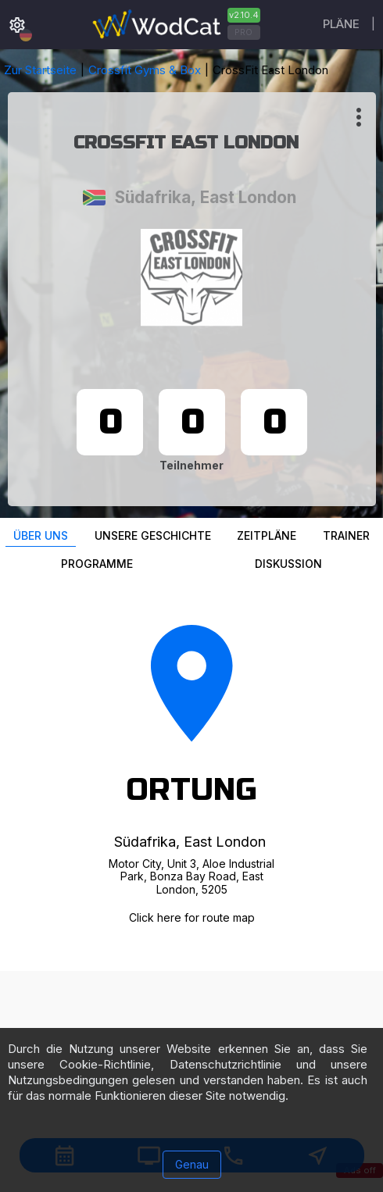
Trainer (346, 535)
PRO (243, 32)
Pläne (341, 23)
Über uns (40, 535)
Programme (97, 563)
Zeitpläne (266, 535)
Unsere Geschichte (153, 535)
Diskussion (288, 563)
